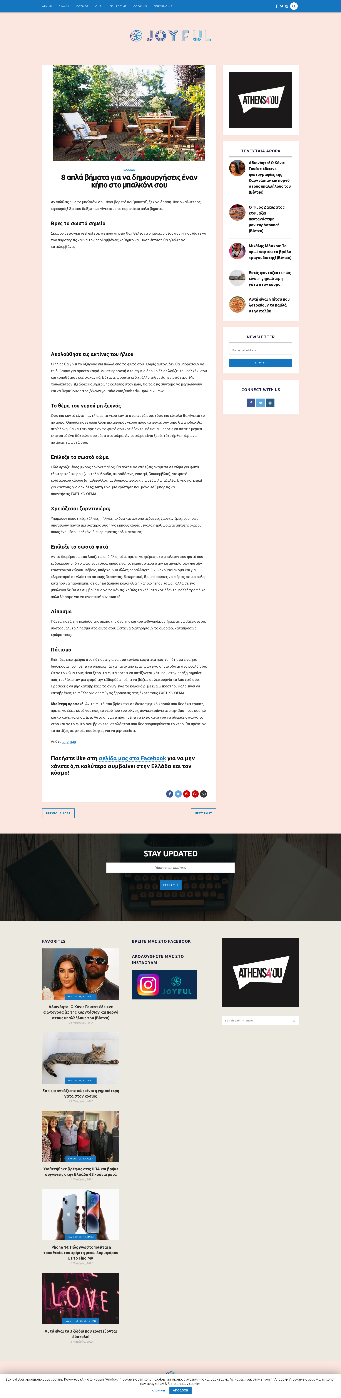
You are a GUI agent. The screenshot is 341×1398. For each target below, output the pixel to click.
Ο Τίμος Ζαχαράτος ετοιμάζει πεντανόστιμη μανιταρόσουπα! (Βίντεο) (266, 219)
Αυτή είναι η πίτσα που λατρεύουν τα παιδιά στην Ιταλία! (269, 305)
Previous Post (58, 813)
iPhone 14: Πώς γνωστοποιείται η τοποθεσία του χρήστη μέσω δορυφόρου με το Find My (80, 1252)
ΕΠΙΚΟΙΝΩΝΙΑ (163, 6)
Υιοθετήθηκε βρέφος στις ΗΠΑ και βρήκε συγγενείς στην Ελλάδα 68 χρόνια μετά (80, 1171)
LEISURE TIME (117, 6)
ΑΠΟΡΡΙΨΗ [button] (158, 1390)
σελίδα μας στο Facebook (132, 758)
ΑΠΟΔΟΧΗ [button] (180, 1390)
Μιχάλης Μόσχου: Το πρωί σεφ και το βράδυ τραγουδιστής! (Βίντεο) (270, 252)
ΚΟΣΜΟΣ (82, 6)
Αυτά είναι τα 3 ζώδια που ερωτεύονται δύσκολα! (81, 1334)
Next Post (203, 813)
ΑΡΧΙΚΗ (47, 6)
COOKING (140, 6)
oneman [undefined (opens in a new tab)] (69, 741)
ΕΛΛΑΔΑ (64, 6)
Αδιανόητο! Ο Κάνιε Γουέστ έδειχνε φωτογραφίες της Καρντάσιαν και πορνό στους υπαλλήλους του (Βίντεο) (270, 177)
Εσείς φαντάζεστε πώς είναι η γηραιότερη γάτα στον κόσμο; (270, 278)
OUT (98, 6)
